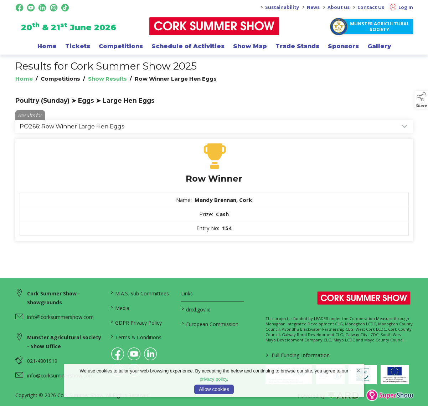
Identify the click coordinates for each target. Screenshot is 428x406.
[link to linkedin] (150, 353)
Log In (401, 7)
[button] (421, 100)
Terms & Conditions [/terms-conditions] (135, 337)
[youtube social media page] (31, 8)
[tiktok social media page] (65, 8)
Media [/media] (119, 307)
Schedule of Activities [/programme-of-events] (188, 46)
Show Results (107, 78)
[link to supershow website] (389, 395)
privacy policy (213, 379)
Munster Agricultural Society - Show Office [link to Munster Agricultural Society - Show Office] (64, 342)
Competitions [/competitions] (121, 46)
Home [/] (47, 46)
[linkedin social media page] (42, 8)
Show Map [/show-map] (250, 46)
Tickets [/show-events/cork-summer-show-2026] (77, 46)
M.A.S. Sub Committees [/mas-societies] (139, 293)
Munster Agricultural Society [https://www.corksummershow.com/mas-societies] (379, 26)
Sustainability (282, 7)
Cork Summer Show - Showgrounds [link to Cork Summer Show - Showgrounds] (53, 298)
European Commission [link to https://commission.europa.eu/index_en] (209, 324)
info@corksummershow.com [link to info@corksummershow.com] (60, 317)
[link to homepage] (214, 26)
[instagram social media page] (54, 8)
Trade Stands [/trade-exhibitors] (297, 46)
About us (339, 7)
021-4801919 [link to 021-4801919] (42, 360)
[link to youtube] (134, 353)
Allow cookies (214, 389)
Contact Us (370, 7)
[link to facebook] (117, 353)
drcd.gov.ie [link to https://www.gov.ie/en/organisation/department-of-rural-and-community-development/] (196, 309)
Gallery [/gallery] (379, 46)
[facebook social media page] (19, 8)
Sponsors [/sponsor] (343, 46)
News (313, 7)
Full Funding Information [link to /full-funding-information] (298, 355)
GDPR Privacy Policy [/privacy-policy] (135, 322)
